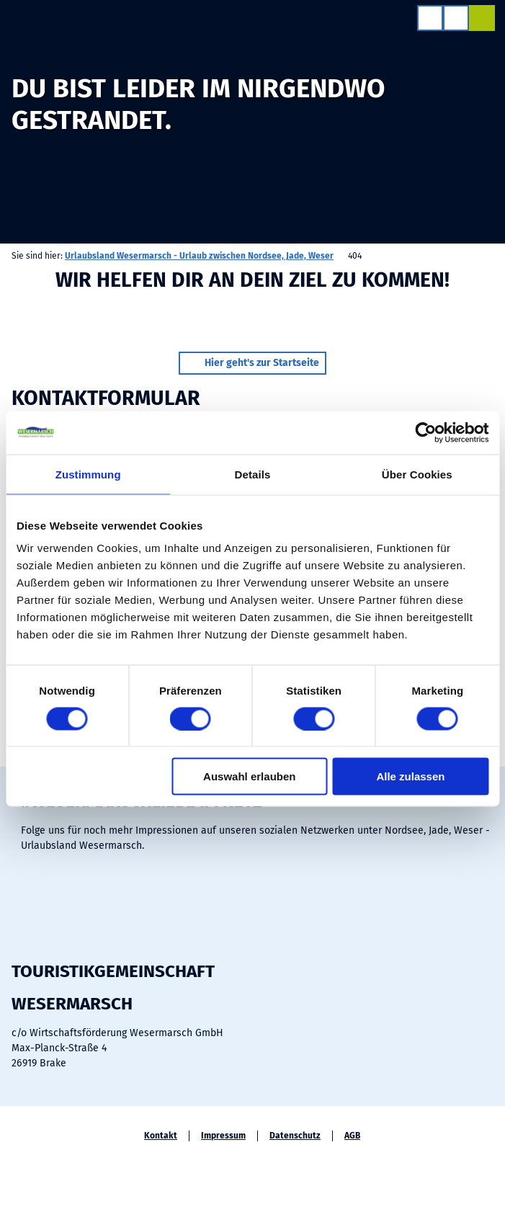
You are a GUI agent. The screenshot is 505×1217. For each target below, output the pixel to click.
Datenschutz (295, 1136)
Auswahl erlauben (249, 776)
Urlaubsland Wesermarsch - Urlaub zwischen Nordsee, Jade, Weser (199, 256)
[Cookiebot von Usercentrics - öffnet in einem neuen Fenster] (425, 432)
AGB (352, 1136)
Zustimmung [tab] (88, 474)
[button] (253, 363)
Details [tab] (253, 474)
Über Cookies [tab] (417, 474)
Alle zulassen (410, 776)
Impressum (223, 1136)
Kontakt (160, 1136)
